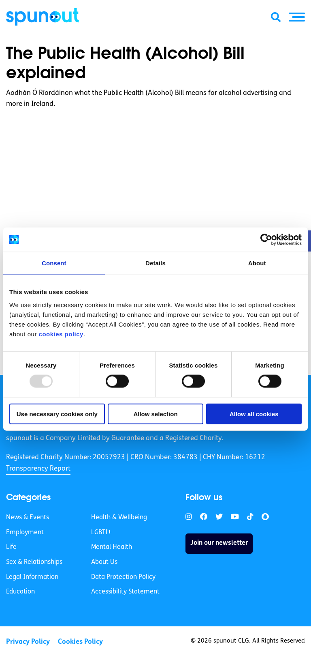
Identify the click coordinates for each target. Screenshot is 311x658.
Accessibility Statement (125, 592)
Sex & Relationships (34, 562)
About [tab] (257, 263)
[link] (188, 517)
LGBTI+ (101, 532)
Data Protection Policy (123, 577)
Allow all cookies (254, 413)
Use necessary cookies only (57, 413)
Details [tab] (155, 263)
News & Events (27, 517)
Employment (25, 532)
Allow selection (155, 413)
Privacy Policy (28, 642)
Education (20, 592)
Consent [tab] (54, 263)
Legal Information (32, 577)
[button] (297, 17)
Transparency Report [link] (38, 468)
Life (11, 547)
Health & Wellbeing (119, 517)
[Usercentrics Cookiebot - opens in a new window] (266, 240)
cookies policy (61, 333)
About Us (104, 562)
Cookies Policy (80, 642)
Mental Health (111, 547)
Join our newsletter (219, 543)
